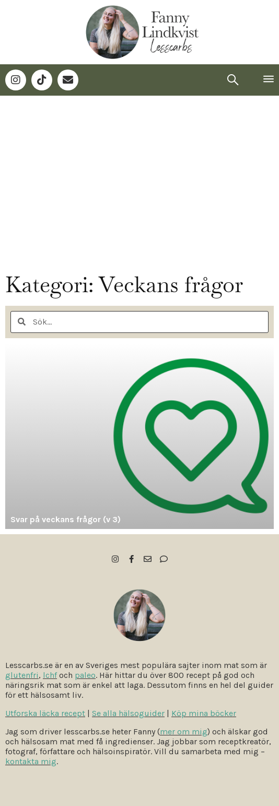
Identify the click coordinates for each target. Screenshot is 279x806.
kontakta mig (30, 761)
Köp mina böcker (203, 713)
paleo (85, 675)
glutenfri (22, 675)
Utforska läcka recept (45, 713)
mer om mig (183, 731)
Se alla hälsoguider (128, 713)
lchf (50, 675)
